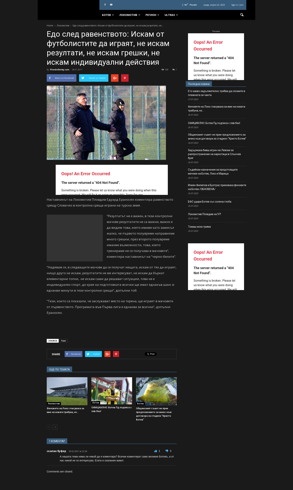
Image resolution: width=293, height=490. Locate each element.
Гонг (63, 340)
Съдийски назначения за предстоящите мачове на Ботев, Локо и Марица (213, 171)
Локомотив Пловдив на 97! (204, 214)
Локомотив (129, 15)
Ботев (108, 15)
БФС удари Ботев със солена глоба (209, 201)
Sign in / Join (237, 4)
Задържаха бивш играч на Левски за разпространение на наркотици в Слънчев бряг (214, 154)
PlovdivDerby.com (59, 69)
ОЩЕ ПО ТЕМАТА (59, 369)
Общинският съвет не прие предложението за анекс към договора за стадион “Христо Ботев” (217, 136)
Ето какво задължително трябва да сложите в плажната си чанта (216, 93)
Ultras (171, 15)
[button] (241, 14)
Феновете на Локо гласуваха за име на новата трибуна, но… (216, 108)
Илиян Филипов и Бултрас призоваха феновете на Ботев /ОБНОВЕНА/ (217, 187)
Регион (152, 15)
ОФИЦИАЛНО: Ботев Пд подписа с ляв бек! (214, 123)
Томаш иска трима (199, 226)
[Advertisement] (75, 238)
